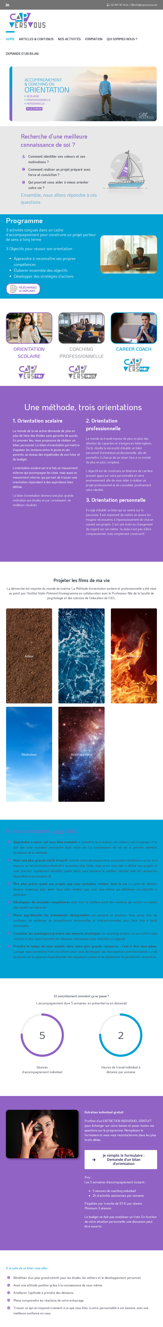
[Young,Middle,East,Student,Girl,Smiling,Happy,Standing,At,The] (29, 314)
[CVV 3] (81, 364)
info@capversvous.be (145, 4)
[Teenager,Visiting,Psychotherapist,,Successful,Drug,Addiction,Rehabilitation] (134, 314)
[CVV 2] (29, 364)
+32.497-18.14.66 (119, 4)
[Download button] (23, 284)
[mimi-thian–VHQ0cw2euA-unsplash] (81, 314)
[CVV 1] (134, 357)
